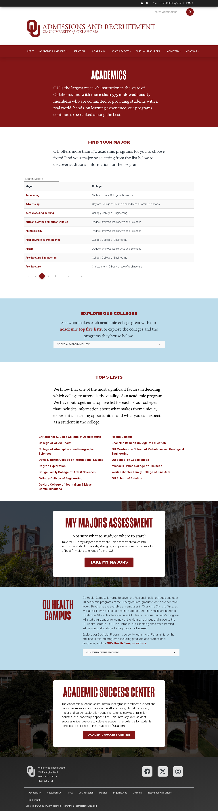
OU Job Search (86, 793)
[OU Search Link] (147, 3)
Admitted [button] (173, 51)
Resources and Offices (160, 793)
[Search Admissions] (169, 12)
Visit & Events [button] (120, 51)
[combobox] (109, 344)
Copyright (137, 793)
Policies (103, 793)
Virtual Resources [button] (148, 51)
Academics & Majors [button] (52, 51)
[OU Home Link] (142, 3)
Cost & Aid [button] (98, 51)
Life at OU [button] (79, 51)
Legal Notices (120, 793)
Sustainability (54, 793)
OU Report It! (34, 800)
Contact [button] (191, 51)
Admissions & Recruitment (51, 768)
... (75, 276)
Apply (30, 51)
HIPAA (70, 793)
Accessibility (34, 793)
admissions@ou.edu (86, 806)
